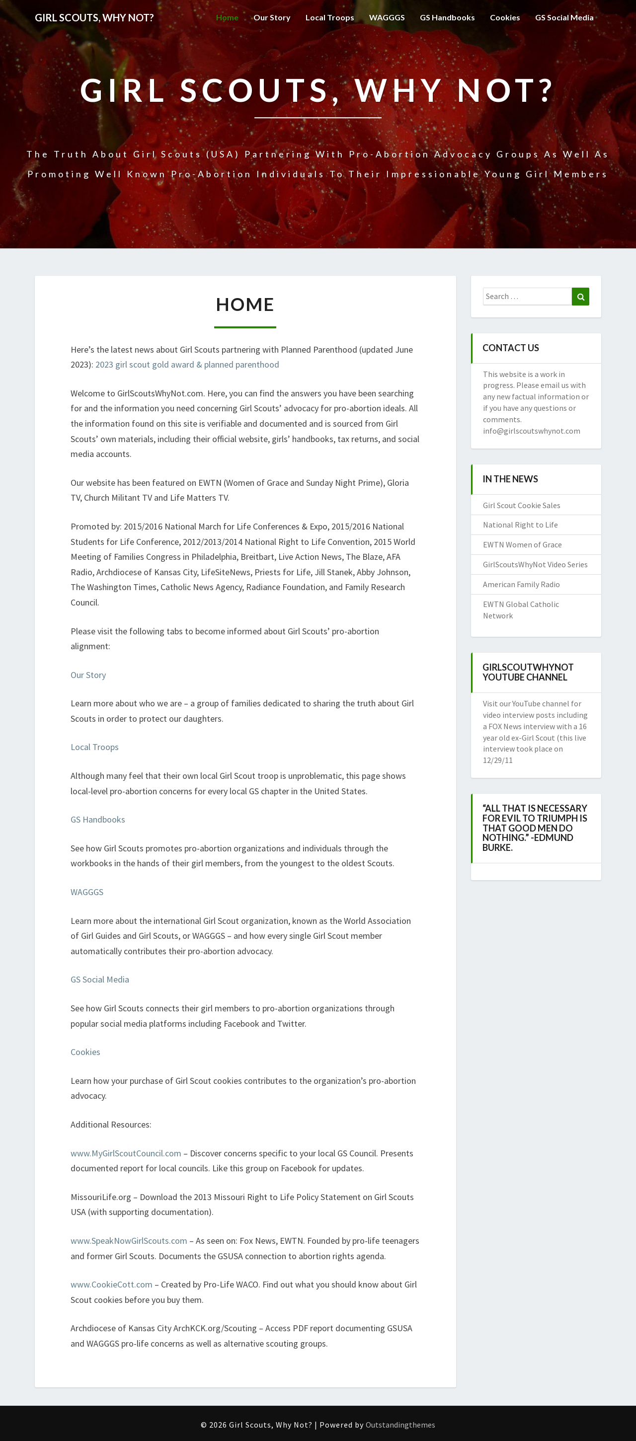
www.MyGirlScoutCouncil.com (126, 1153)
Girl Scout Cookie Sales (521, 505)
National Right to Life (520, 525)
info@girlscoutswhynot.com (531, 431)
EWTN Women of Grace (522, 544)
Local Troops (330, 17)
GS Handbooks (447, 17)
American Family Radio (521, 584)
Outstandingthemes (400, 1425)
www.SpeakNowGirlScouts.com (129, 1240)
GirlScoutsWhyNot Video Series (535, 564)
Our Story (272, 17)
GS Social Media (564, 17)
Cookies (505, 17)
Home (227, 17)
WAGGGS (387, 17)
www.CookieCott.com (112, 1284)
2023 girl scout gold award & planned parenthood (187, 364)
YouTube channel (541, 703)
